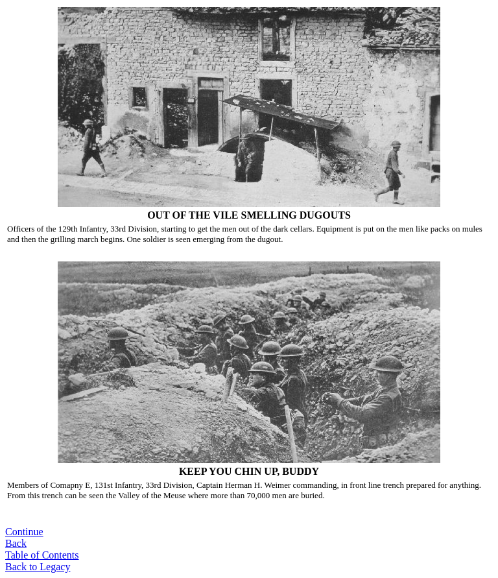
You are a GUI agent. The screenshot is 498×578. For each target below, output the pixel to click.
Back (16, 543)
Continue (24, 531)
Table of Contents (42, 554)
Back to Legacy (37, 566)
